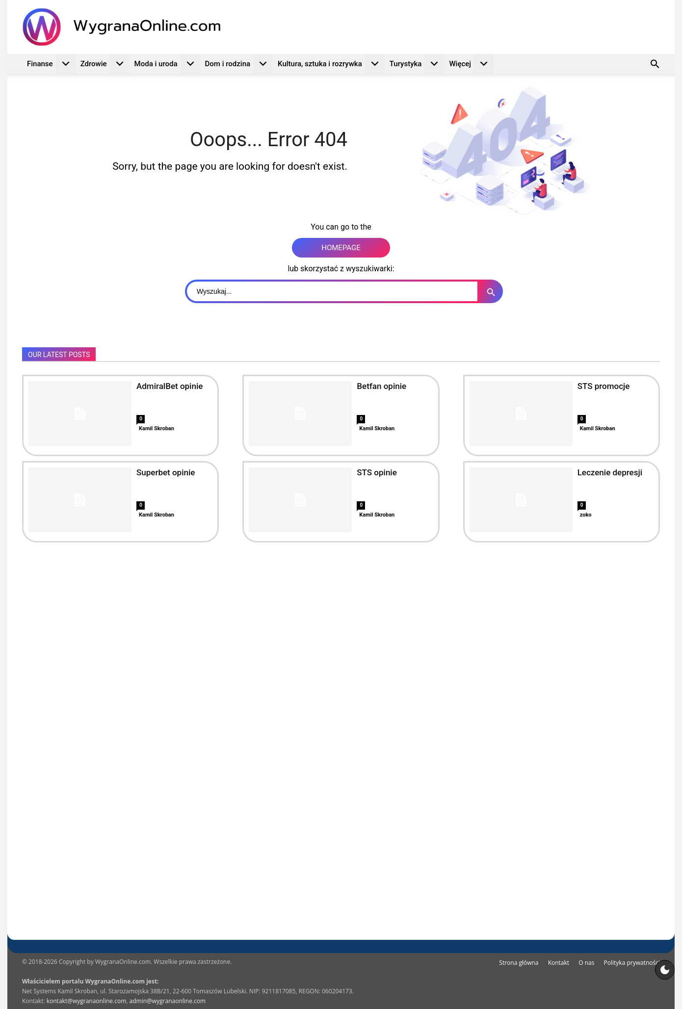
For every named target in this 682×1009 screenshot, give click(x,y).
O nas (586, 962)
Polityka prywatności (632, 962)
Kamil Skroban (156, 428)
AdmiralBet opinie (169, 386)
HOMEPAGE (341, 247)
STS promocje (603, 386)
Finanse (51, 64)
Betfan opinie (381, 386)
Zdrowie (105, 64)
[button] (655, 65)
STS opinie (376, 472)
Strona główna (518, 962)
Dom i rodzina (239, 64)
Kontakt (558, 962)
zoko (586, 515)
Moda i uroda (167, 64)
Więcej (471, 64)
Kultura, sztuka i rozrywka (331, 64)
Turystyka (417, 64)
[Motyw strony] (665, 970)
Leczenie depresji (609, 472)
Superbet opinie (165, 472)
